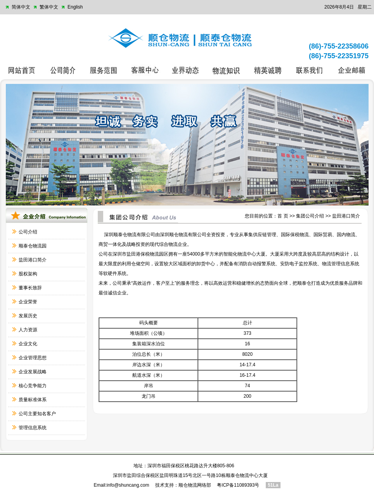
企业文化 (28, 343)
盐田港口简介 (33, 260)
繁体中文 (49, 7)
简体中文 (21, 7)
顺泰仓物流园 (33, 246)
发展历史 (28, 315)
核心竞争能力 (33, 385)
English (75, 7)
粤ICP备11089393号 (238, 485)
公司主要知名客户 (37, 413)
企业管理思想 (33, 357)
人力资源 (28, 329)
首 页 (282, 216)
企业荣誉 (28, 302)
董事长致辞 (30, 288)
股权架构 (28, 274)
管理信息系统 (33, 427)
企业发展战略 (33, 371)
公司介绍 (28, 232)
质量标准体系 (33, 399)
